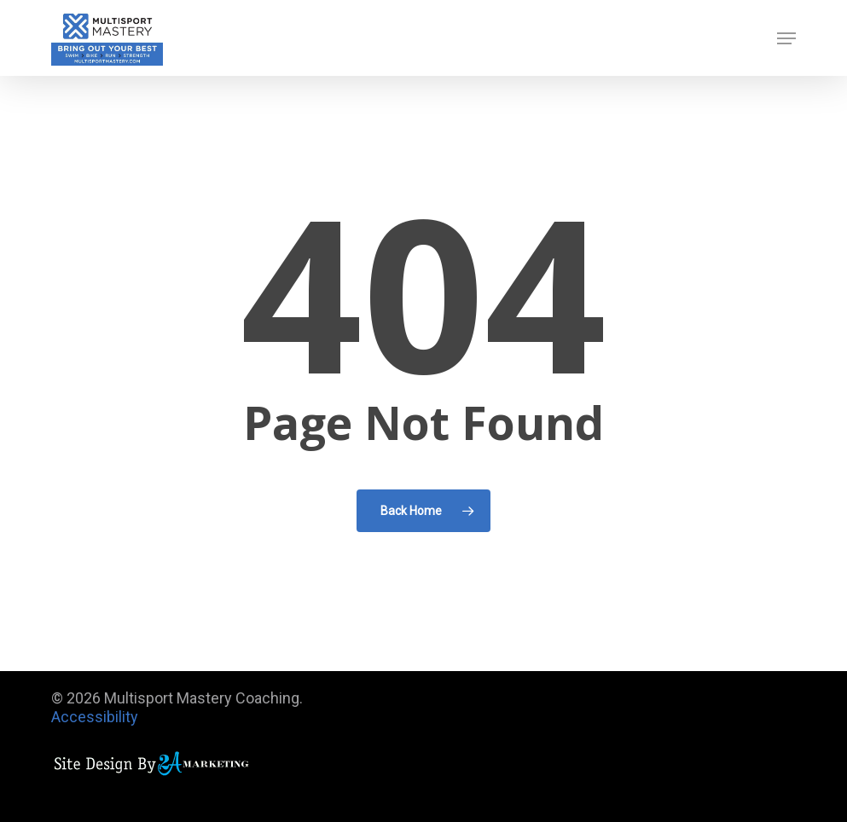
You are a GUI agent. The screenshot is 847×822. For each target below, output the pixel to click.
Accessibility (94, 717)
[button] (786, 38)
